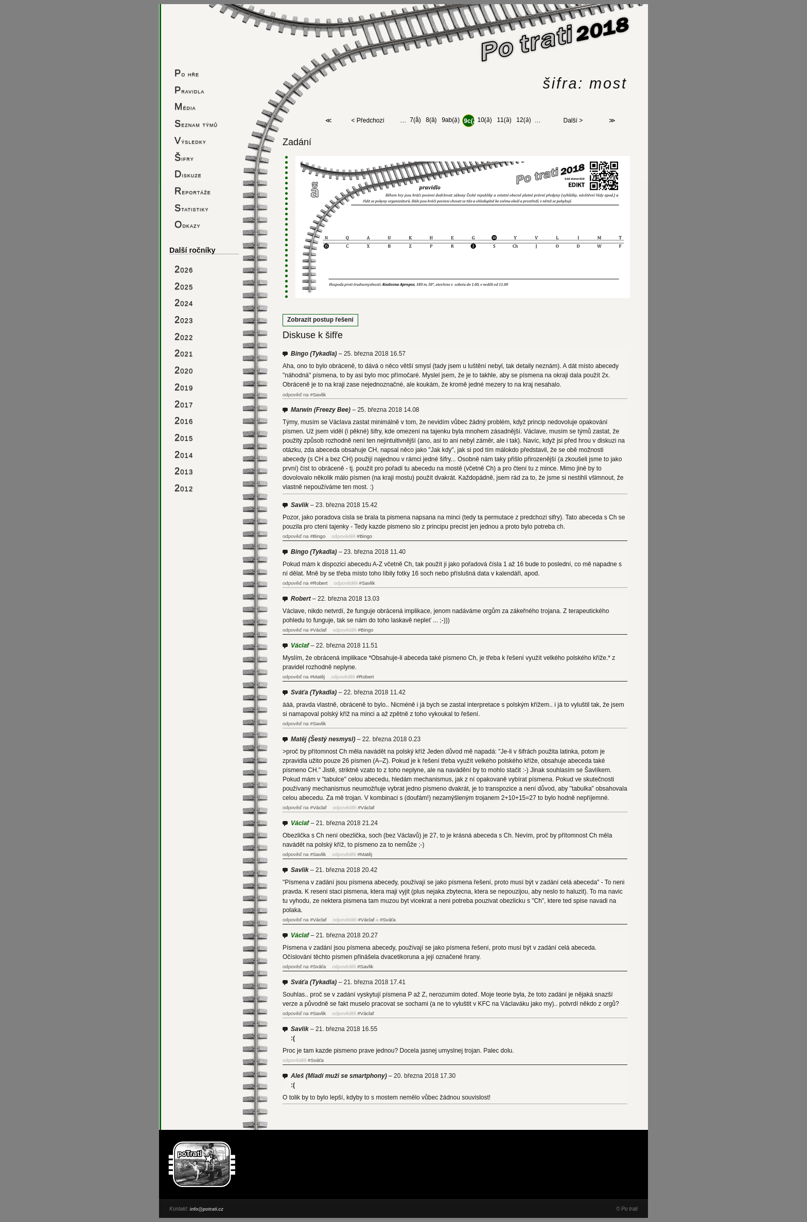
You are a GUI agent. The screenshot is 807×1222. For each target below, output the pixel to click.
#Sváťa (388, 919)
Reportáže (192, 190)
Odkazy (187, 224)
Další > (573, 121)
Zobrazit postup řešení (320, 319)
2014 (183, 454)
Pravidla (189, 89)
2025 (183, 286)
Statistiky (191, 207)
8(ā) (431, 120)
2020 (183, 369)
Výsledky (190, 140)
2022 (183, 336)
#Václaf (318, 630)
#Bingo (317, 536)
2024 (183, 302)
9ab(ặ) (451, 120)
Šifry (184, 157)
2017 (183, 403)
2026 (183, 269)
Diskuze (188, 173)
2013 (183, 470)
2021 (183, 352)
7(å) (415, 120)
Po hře (186, 72)
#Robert (318, 583)
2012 (183, 487)
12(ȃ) (523, 120)
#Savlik (318, 394)
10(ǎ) (485, 120)
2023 (183, 319)
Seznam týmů (196, 123)
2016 (183, 420)
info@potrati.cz (206, 1209)
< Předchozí (367, 121)
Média (185, 106)
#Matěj (317, 676)
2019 (183, 386)
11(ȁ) (504, 120)
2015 (183, 437)
